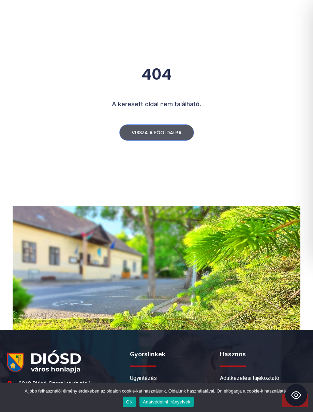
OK (129, 401)
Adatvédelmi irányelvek (166, 401)
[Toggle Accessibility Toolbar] (296, 395)
